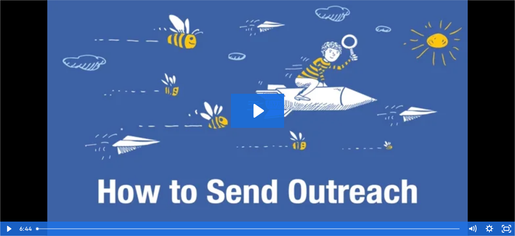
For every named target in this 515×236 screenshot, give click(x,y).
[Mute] (472, 229)
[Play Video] (8, 229)
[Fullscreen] (506, 229)
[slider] (248, 229)
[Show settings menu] (489, 229)
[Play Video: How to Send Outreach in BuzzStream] (257, 111)
